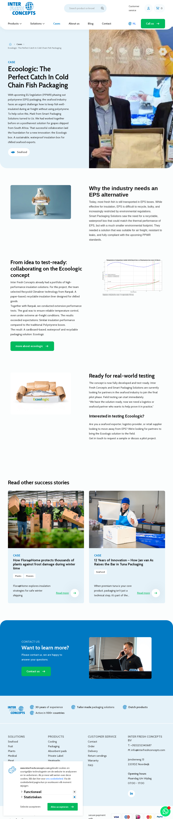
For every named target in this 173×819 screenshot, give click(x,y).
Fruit (10, 737)
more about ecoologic (29, 337)
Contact (106, 23)
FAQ (90, 756)
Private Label (55, 746)
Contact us (33, 662)
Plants (11, 742)
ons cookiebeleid (54, 778)
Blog (90, 23)
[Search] (102, 8)
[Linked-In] (131, 784)
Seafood (13, 732)
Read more (67, 584)
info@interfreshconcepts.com (148, 741)
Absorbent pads (57, 742)
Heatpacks (54, 751)
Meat (11, 751)
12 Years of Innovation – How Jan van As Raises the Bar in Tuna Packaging (123, 553)
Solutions (36, 23)
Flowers (12, 761)
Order (91, 737)
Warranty (93, 751)
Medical (12, 746)
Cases (56, 23)
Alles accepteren (59, 806)
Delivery (93, 742)
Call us (150, 23)
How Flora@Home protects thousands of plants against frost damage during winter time (44, 555)
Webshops (14, 756)
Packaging (53, 737)
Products (13, 23)
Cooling (52, 732)
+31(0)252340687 (141, 736)
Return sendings (97, 746)
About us (74, 23)
